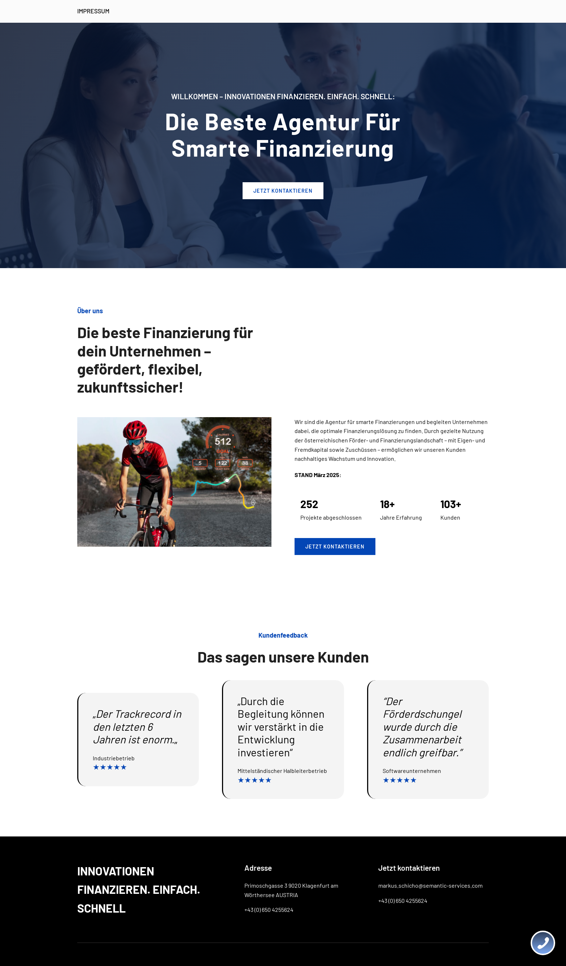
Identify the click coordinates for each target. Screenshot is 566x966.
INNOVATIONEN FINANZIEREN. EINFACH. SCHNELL (138, 889)
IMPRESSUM (93, 10)
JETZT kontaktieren (283, 191)
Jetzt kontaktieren (335, 546)
